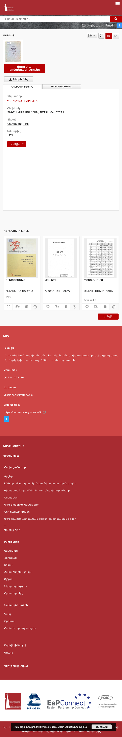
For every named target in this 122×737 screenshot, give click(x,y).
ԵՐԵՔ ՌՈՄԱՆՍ (15, 280)
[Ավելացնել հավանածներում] (101, 36)
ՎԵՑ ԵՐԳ (50, 280)
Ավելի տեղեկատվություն (72, 727)
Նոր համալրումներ (17, 511)
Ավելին (108, 316)
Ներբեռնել (17, 79)
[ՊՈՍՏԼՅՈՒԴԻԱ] (100, 258)
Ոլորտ (8, 579)
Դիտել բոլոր (12, 530)
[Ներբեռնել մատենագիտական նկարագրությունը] (17, 306)
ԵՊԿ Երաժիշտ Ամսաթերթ (21, 504)
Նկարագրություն (15, 586)
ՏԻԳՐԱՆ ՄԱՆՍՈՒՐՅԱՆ (22, 112)
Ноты (26, 124)
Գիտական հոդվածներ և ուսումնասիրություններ (37, 490)
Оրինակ (9, 621)
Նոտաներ (14, 124)
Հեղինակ (10, 558)
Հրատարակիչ (14, 593)
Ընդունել (101, 726)
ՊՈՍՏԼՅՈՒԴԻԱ (93, 280)
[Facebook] (6, 419)
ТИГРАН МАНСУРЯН (52, 112)
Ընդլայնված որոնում (97, 25)
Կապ (7, 614)
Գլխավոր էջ (11, 455)
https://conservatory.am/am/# (23, 412)
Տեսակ (8, 565)
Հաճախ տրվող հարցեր (20, 628)
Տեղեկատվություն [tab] (61, 87)
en (115, 36)
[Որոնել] (116, 19)
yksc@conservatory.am (18, 395)
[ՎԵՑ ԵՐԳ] (61, 258)
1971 (10, 135)
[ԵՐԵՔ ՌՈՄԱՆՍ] (22, 258)
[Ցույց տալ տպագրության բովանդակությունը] (26, 306)
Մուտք (8, 652)
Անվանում (11, 550)
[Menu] (117, 3)
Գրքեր (8, 476)
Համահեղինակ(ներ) (17, 572)
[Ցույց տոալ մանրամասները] (34, 306)
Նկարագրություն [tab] (22, 87)
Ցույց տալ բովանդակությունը (24, 68)
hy (108, 36)
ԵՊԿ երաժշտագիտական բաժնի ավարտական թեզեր (40, 483)
